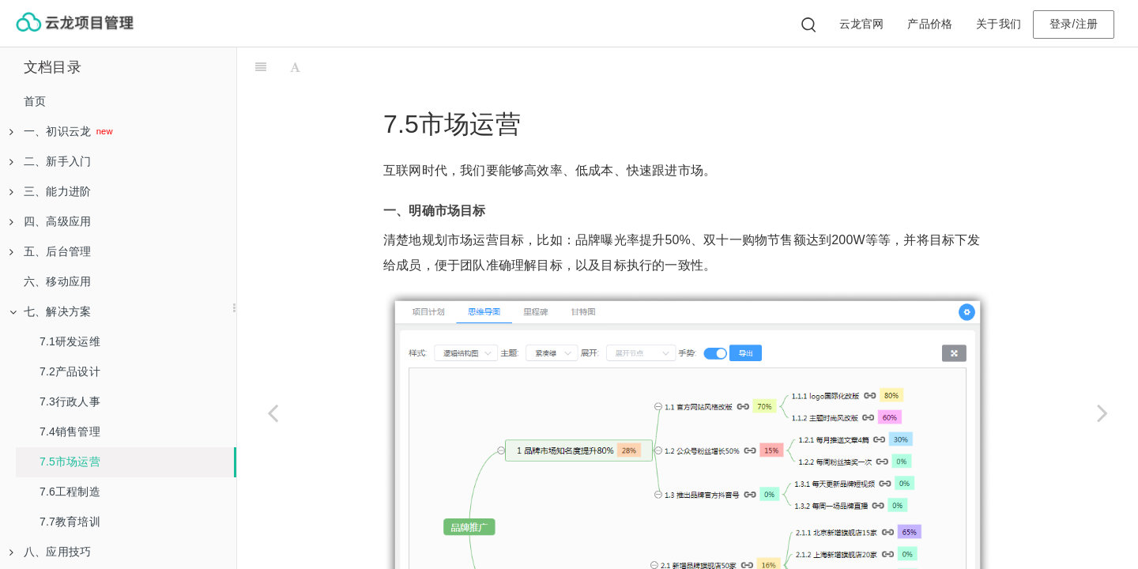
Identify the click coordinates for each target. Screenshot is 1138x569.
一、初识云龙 (51, 131)
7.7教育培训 (70, 521)
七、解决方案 (50, 311)
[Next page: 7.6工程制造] (1102, 412)
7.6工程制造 (70, 491)
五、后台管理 (50, 251)
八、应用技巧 (50, 551)
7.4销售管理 (70, 431)
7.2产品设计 (70, 371)
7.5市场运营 (70, 461)
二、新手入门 (50, 161)
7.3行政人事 (70, 401)
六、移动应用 (57, 281)
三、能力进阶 (50, 191)
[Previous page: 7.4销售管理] (272, 412)
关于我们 (998, 23)
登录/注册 (1073, 23)
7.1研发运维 (70, 341)
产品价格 (929, 23)
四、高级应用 (50, 221)
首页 (35, 101)
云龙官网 (861, 23)
